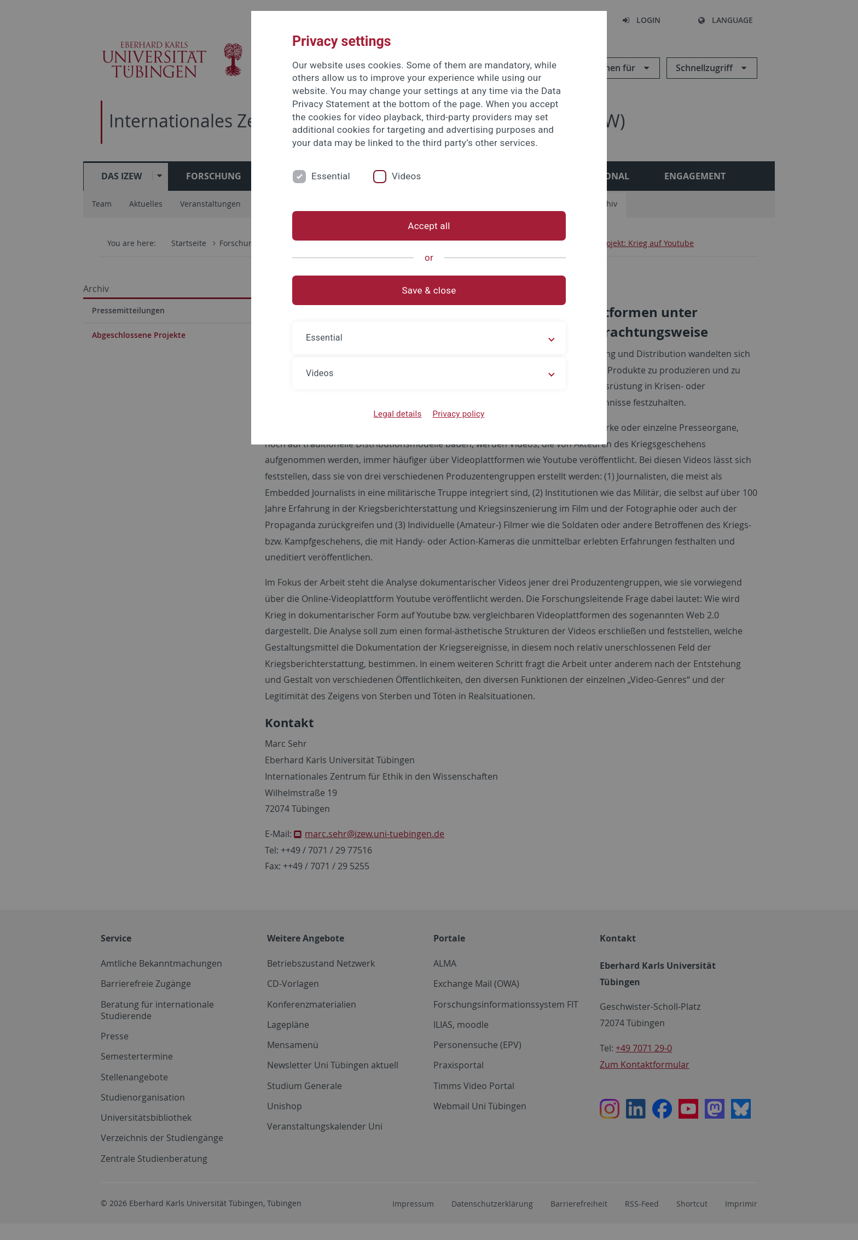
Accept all (429, 225)
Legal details (398, 414)
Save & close (429, 290)
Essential (330, 176)
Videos (406, 176)
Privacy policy (458, 414)
